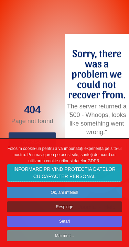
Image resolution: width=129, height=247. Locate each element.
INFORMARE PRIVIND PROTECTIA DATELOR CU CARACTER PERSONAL (64, 175)
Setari (64, 224)
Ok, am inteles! (64, 195)
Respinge (64, 209)
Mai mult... (64, 238)
